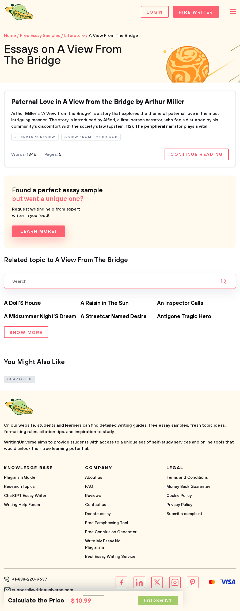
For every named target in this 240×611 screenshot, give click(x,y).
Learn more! (38, 231)
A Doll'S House (22, 303)
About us (93, 477)
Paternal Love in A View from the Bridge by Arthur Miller (98, 102)
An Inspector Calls (180, 303)
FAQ (89, 486)
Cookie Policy (179, 495)
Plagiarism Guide (19, 477)
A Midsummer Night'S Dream (40, 316)
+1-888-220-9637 (29, 579)
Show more (26, 332)
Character (19, 379)
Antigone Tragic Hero (184, 316)
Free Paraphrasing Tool (106, 523)
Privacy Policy (179, 504)
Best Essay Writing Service (110, 556)
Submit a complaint (184, 513)
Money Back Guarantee (188, 486)
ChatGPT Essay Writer (25, 495)
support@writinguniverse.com (42, 590)
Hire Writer (196, 12)
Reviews (93, 495)
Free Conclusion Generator (110, 532)
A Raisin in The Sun (105, 303)
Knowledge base (28, 467)
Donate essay (98, 513)
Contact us (95, 504)
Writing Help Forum (22, 504)
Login (155, 12)
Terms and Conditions (187, 477)
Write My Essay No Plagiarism (102, 544)
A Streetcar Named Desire (114, 316)
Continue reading (196, 154)
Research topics (19, 486)
